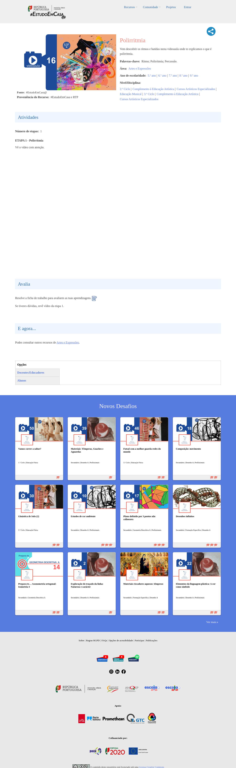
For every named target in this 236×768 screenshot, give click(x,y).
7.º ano (173, 75)
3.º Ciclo (149, 94)
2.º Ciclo (125, 89)
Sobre (81, 640)
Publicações (151, 640)
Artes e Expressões (140, 68)
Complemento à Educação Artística (153, 89)
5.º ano (152, 75)
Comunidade (150, 7)
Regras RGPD (93, 640)
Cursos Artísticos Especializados (196, 89)
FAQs (104, 640)
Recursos (129, 7)
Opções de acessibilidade (121, 640)
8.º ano (183, 75)
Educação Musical (131, 94)
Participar (139, 640)
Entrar (187, 7)
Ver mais (211, 622)
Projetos (171, 7)
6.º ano (162, 75)
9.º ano (194, 75)
